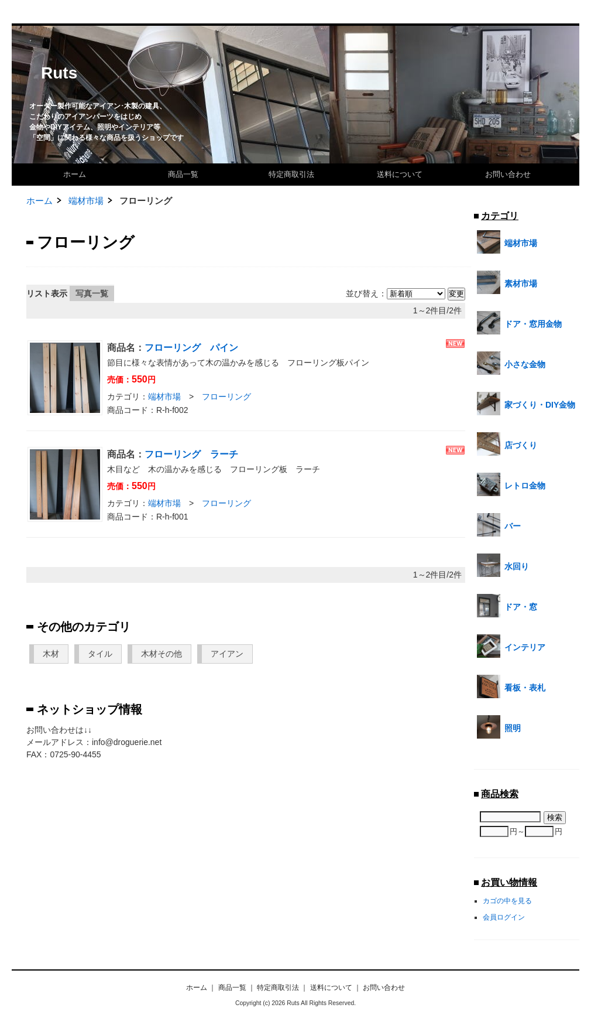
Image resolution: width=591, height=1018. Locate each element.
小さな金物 (511, 363)
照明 (499, 727)
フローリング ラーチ (191, 454)
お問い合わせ (508, 174)
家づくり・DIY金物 (526, 403)
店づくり (507, 444)
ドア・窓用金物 (519, 322)
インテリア (511, 646)
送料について (399, 174)
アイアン (227, 653)
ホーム (74, 174)
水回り (503, 565)
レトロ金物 (511, 484)
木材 (51, 653)
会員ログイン (504, 917)
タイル (100, 653)
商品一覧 (183, 174)
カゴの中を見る (507, 900)
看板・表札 (511, 686)
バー (499, 525)
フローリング (226, 396)
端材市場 (86, 201)
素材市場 (507, 282)
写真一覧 (91, 293)
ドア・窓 (507, 605)
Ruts (59, 73)
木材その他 (161, 653)
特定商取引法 (291, 174)
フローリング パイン (191, 348)
